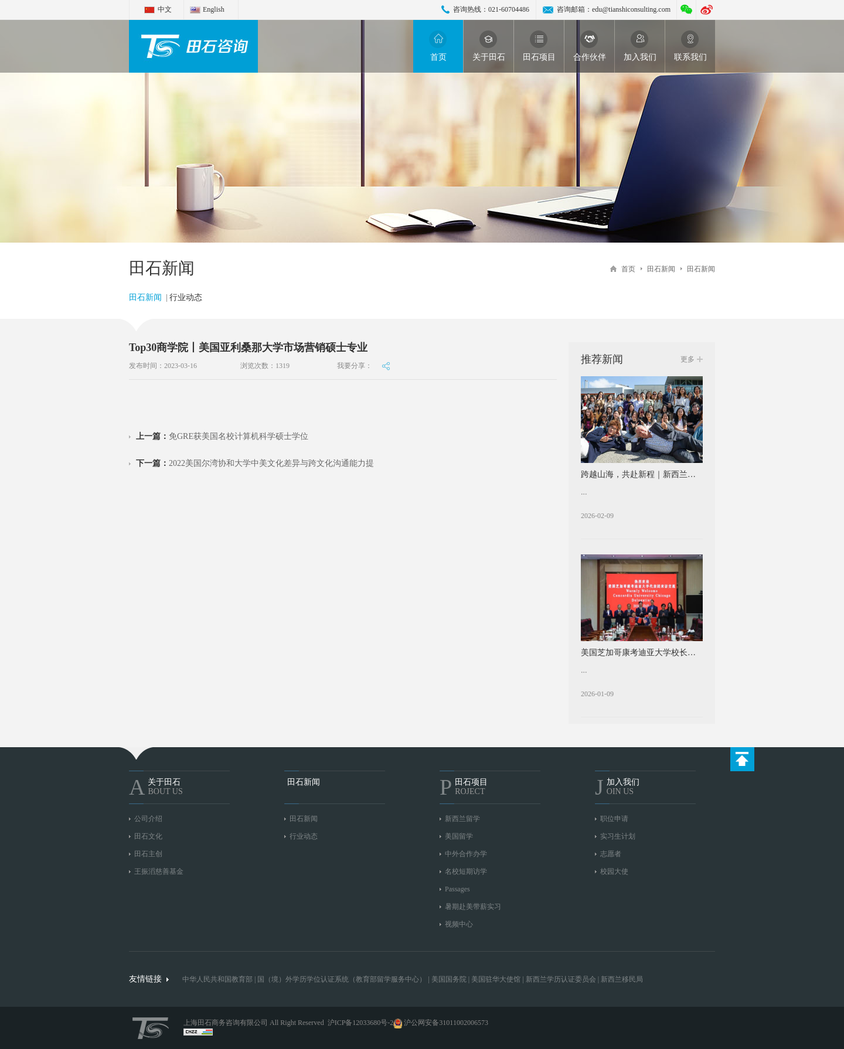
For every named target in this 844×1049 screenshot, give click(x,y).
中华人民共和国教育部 (217, 979)
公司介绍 (148, 819)
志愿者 (610, 854)
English (213, 9)
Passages (457, 889)
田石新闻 (661, 269)
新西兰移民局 (622, 979)
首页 (438, 46)
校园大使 (614, 871)
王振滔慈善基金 (158, 871)
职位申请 (614, 819)
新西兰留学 (462, 819)
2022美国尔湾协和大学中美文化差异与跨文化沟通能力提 (255, 463)
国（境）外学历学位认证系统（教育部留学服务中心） (341, 979)
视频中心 (459, 924)
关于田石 (488, 46)
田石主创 (148, 854)
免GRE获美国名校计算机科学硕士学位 (222, 436)
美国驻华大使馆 (495, 979)
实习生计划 (617, 836)
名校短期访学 (466, 871)
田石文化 (148, 836)
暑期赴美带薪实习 (473, 906)
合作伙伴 (589, 46)
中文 (165, 9)
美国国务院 (449, 979)
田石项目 (539, 46)
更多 (687, 359)
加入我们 (640, 46)
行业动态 (185, 297)
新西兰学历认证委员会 (561, 979)
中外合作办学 (466, 854)
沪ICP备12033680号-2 (361, 1023)
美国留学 (459, 836)
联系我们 (690, 46)
